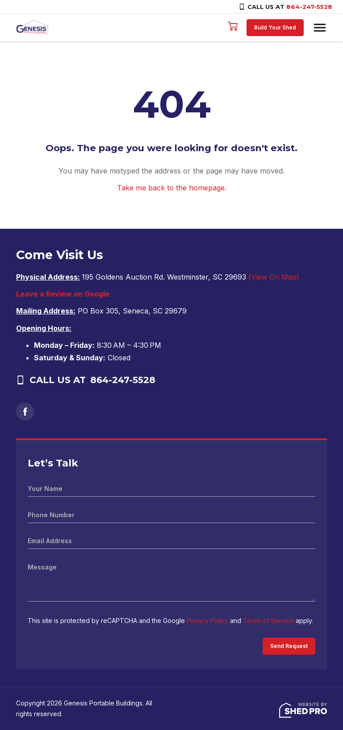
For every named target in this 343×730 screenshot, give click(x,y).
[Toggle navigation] (320, 28)
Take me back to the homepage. (171, 187)
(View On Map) (273, 276)
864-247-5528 (309, 6)
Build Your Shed (275, 27)
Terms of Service (268, 620)
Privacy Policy (207, 620)
